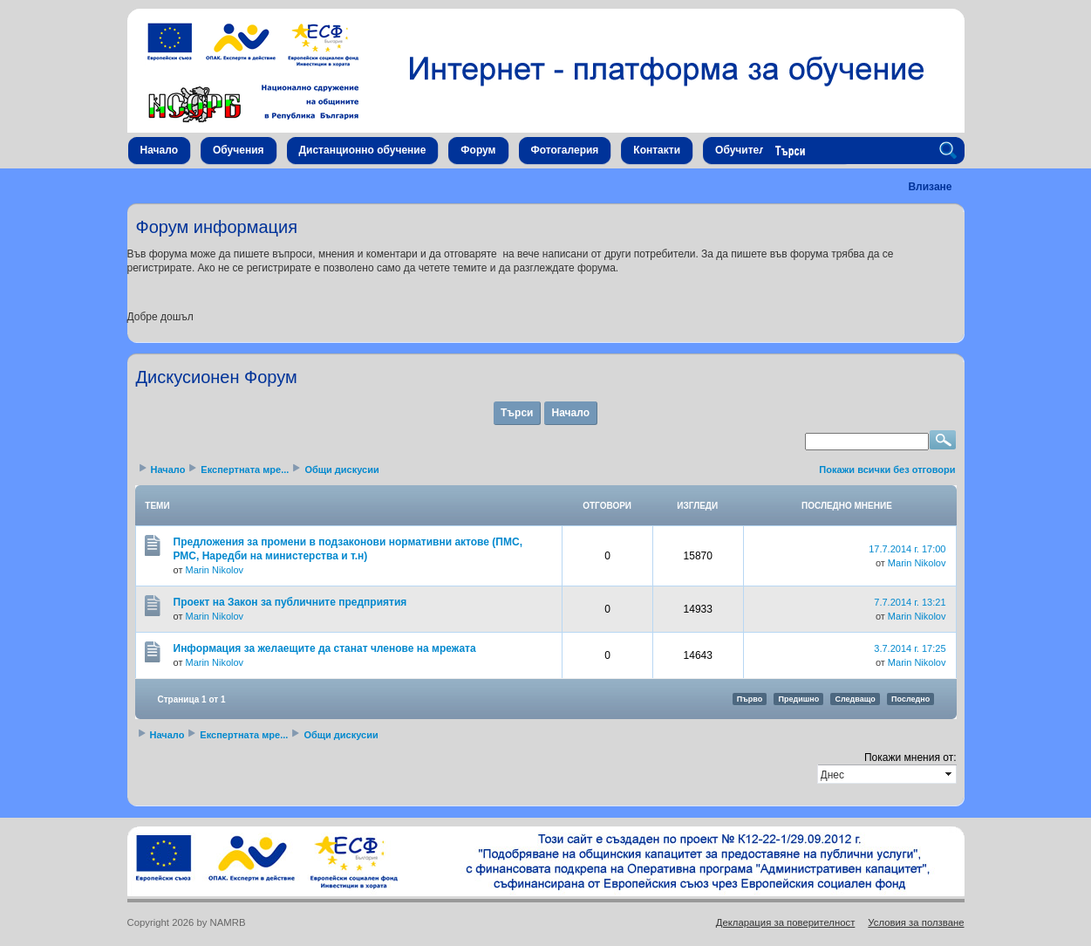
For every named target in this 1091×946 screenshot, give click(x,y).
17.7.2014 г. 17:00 (907, 549)
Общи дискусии (341, 469)
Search (951, 151)
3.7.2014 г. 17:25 (909, 648)
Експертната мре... (245, 469)
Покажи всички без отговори (887, 469)
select (950, 774)
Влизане (929, 187)
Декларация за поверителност (786, 922)
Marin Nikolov (214, 570)
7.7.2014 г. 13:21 (909, 602)
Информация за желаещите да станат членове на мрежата (325, 648)
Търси (517, 413)
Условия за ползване (916, 922)
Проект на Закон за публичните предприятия (290, 602)
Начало (570, 413)
